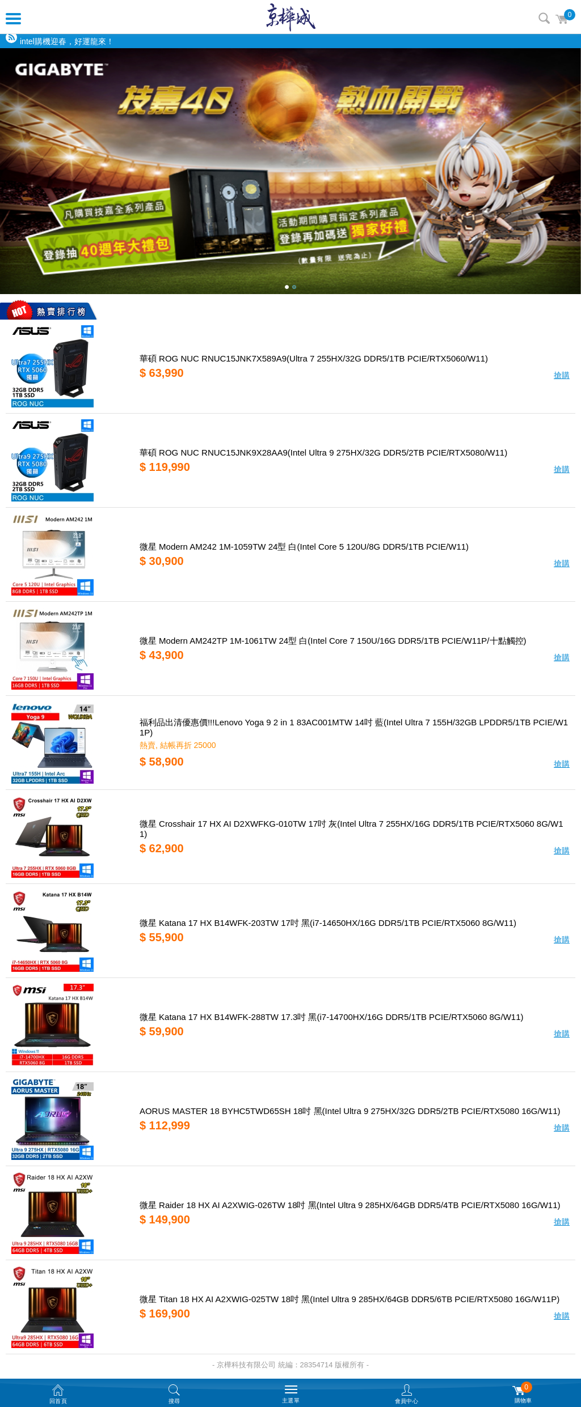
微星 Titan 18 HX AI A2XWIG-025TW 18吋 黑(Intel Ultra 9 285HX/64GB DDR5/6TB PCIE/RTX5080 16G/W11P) (349, 1299)
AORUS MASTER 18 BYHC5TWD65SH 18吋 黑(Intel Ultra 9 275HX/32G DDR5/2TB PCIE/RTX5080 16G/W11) (350, 1111)
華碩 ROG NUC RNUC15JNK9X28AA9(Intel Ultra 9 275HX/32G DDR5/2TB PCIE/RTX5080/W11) (323, 452)
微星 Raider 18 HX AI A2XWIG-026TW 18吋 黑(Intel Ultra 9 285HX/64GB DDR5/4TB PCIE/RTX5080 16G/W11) (350, 1205)
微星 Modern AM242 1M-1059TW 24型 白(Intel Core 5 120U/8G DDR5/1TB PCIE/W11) (304, 546)
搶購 (562, 375)
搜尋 (544, 18)
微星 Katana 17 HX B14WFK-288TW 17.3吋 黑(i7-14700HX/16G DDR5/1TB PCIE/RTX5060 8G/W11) (332, 1017)
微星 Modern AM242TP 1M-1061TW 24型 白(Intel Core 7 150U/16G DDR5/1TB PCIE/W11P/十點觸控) (333, 640)
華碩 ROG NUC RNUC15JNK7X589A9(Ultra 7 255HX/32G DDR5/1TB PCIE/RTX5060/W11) (314, 358)
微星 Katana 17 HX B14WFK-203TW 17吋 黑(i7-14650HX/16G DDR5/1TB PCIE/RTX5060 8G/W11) (328, 923)
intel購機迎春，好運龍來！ (67, 41)
